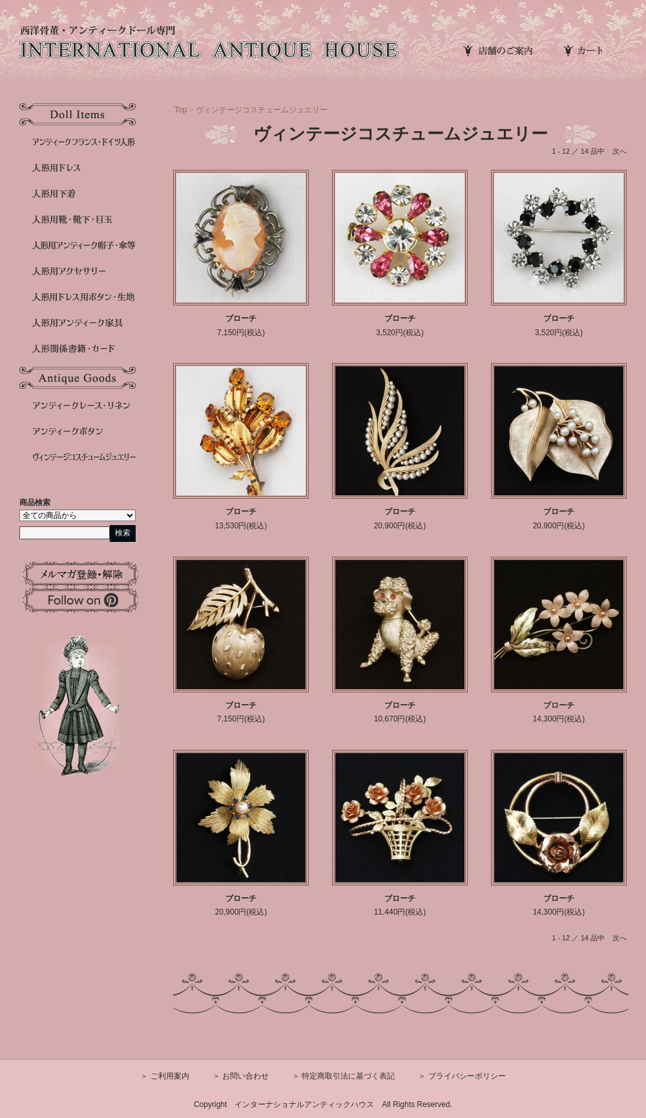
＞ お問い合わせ (241, 1076)
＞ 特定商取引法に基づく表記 (343, 1076)
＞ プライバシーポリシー (461, 1076)
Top (180, 109)
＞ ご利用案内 (164, 1076)
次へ (619, 151)
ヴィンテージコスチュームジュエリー (262, 109)
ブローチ (240, 318)
